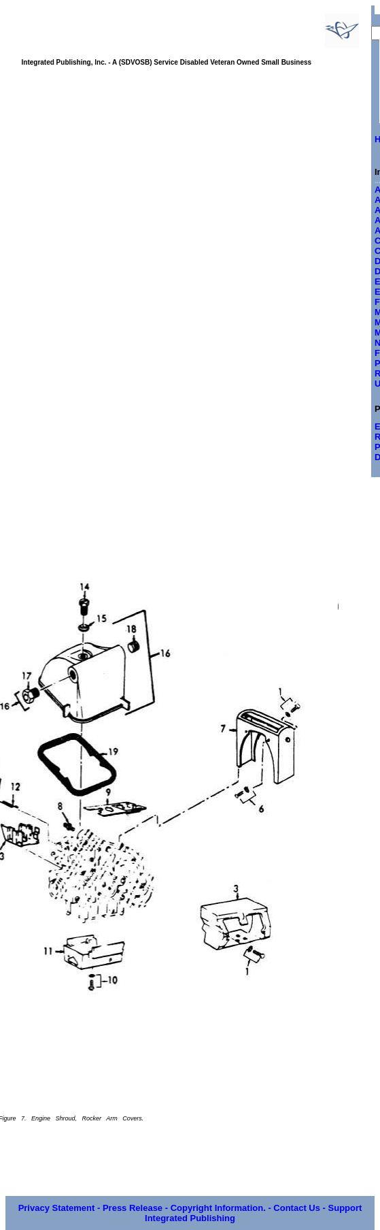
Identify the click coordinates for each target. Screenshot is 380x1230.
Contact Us (296, 1208)
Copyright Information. (218, 1208)
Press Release (132, 1208)
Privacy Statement (56, 1208)
